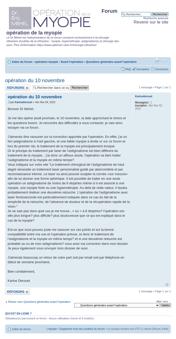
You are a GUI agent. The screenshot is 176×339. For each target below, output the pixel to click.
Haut (167, 284)
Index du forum (22, 61)
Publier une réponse (17, 87)
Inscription (142, 69)
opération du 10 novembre (35, 80)
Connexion (161, 69)
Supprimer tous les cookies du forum (82, 328)
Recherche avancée (155, 18)
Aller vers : (163, 301)
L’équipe (51, 328)
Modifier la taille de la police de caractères (164, 60)
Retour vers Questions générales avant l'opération (39, 301)
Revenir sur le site (151, 22)
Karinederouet (23, 102)
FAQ (128, 69)
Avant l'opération (72, 61)
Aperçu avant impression (157, 60)
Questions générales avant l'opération (111, 61)
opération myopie (46, 61)
